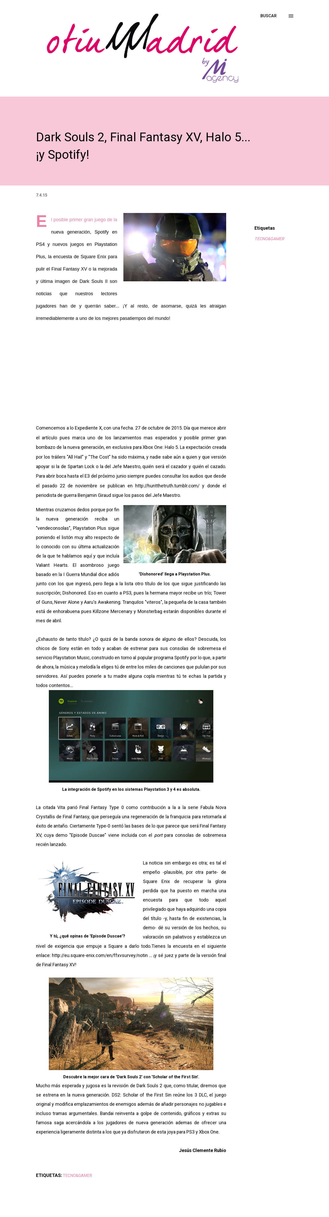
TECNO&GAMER (269, 238)
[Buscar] (268, 16)
